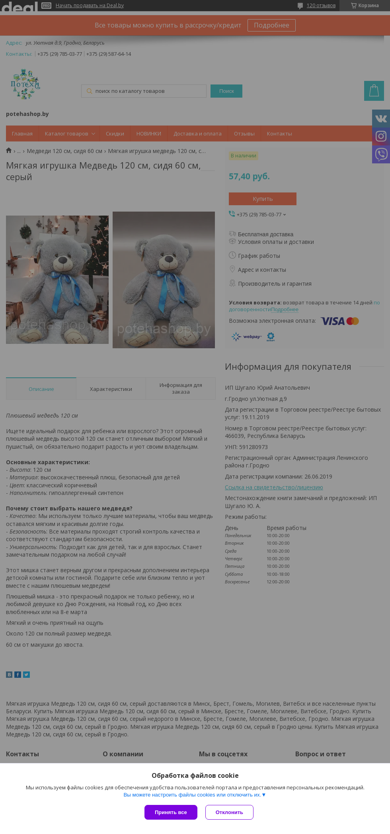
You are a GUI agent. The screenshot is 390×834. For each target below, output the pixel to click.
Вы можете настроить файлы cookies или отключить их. (192, 795)
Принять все (171, 812)
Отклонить (229, 812)
